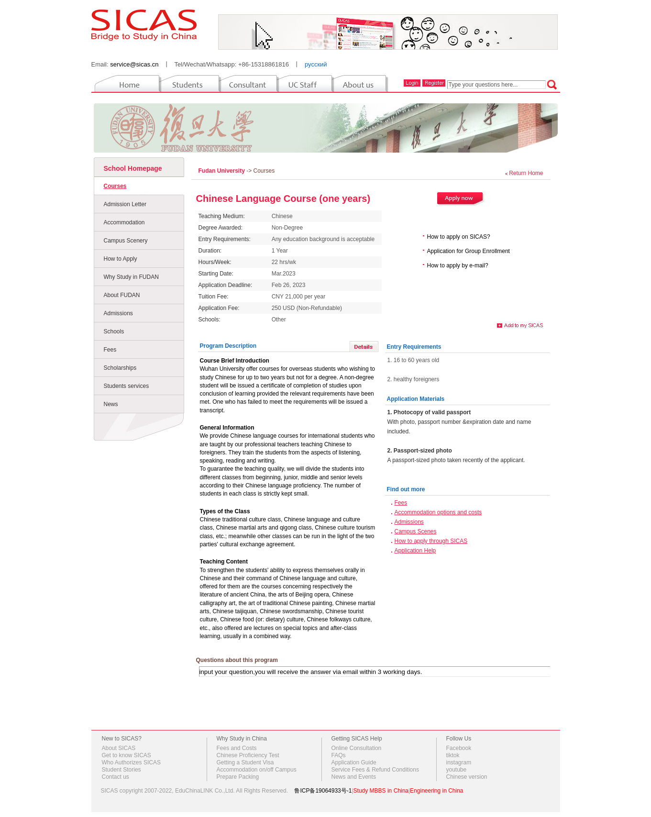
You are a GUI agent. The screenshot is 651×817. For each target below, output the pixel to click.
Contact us (115, 776)
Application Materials (416, 399)
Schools (114, 331)
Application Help (415, 550)
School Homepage (133, 168)
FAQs (338, 755)
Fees (110, 349)
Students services (126, 386)
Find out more (406, 489)
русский (316, 64)
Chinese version (466, 776)
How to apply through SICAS (431, 541)
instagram (459, 762)
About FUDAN (122, 295)
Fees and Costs (237, 748)
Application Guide (353, 762)
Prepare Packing (238, 776)
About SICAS (119, 748)
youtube (456, 769)
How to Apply (120, 258)
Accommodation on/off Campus (257, 769)
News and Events (353, 776)
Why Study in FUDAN (131, 277)
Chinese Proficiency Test (248, 755)
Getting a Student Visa (245, 762)
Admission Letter (125, 204)
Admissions (118, 313)
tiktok (453, 755)
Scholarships (120, 367)
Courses (115, 186)
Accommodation (124, 222)
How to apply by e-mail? (457, 265)
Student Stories (121, 769)
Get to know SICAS (126, 755)
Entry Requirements (414, 346)
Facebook (459, 748)
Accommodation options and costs (438, 512)
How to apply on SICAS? (458, 236)
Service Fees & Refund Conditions (375, 769)
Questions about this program (237, 660)
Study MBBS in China (380, 790)
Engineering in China (436, 790)
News (111, 404)
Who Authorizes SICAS (131, 762)
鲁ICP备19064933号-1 (323, 790)
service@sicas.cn (134, 64)
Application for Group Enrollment (468, 251)
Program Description (228, 345)
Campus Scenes (416, 531)
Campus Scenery (126, 240)
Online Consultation (356, 748)
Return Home (526, 173)
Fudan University (223, 170)
